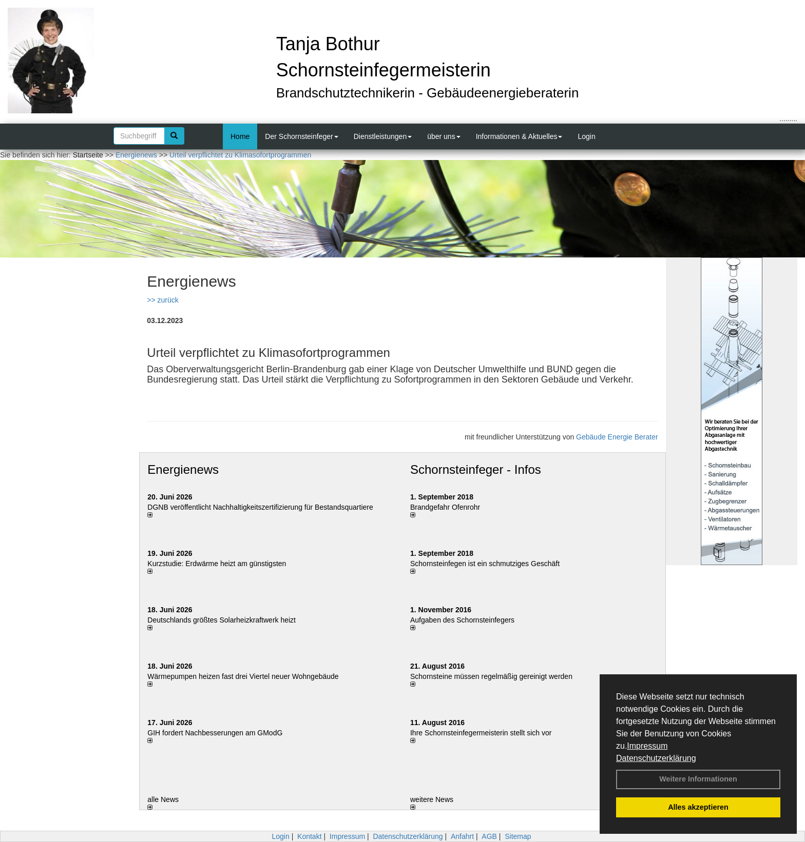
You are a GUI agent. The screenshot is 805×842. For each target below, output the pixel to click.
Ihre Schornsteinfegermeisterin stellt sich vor (480, 733)
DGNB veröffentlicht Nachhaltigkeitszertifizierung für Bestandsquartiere (260, 507)
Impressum (647, 745)
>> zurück (162, 300)
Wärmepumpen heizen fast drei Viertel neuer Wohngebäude (242, 676)
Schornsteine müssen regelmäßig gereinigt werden (491, 676)
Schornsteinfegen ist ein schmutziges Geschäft (485, 563)
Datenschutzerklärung (656, 758)
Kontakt (309, 836)
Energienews (183, 469)
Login (586, 136)
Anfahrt (462, 836)
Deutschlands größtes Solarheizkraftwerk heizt (221, 620)
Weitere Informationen (698, 779)
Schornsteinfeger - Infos (475, 469)
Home (240, 136)
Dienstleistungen (383, 136)
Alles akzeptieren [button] (698, 807)
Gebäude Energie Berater (617, 437)
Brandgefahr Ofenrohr (445, 507)
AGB (489, 836)
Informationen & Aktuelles (519, 136)
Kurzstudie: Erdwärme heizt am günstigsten (216, 563)
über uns (443, 136)
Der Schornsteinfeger (301, 136)
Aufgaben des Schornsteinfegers (462, 620)
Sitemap (518, 836)
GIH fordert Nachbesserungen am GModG (214, 733)
